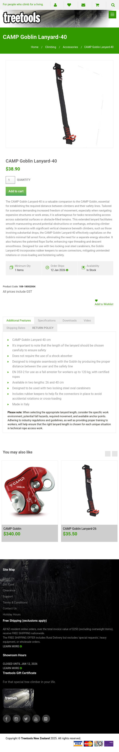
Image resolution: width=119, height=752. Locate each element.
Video (87, 320)
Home (35, 47)
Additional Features (18, 320)
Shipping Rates (15, 328)
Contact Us (10, 608)
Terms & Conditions (15, 602)
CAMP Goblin (12, 528)
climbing (50, 47)
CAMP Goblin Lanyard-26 (80, 528)
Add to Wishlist (104, 304)
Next (114, 454)
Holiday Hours (12, 614)
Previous (107, 454)
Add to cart (15, 191)
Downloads (70, 320)
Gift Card (8, 584)
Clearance (9, 590)
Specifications (47, 320)
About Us (8, 578)
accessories (70, 47)
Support (8, 596)
